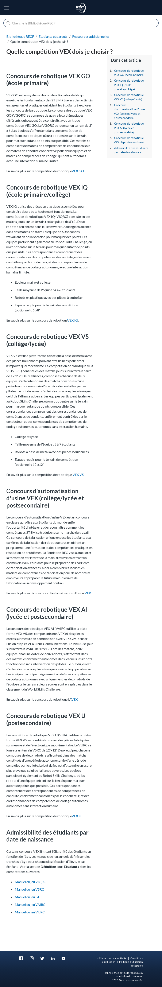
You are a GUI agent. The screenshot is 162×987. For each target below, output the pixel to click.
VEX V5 (78, 475)
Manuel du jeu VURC (30, 912)
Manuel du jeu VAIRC (30, 904)
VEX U (76, 816)
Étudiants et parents (53, 36)
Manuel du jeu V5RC (29, 889)
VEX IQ (72, 320)
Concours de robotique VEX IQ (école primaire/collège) (128, 85)
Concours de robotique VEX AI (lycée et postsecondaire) (128, 128)
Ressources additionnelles (90, 36)
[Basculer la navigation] (6, 8)
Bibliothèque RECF (20, 36)
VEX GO (78, 171)
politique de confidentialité (112, 958)
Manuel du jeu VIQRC (30, 882)
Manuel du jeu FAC (28, 897)
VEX (88, 593)
